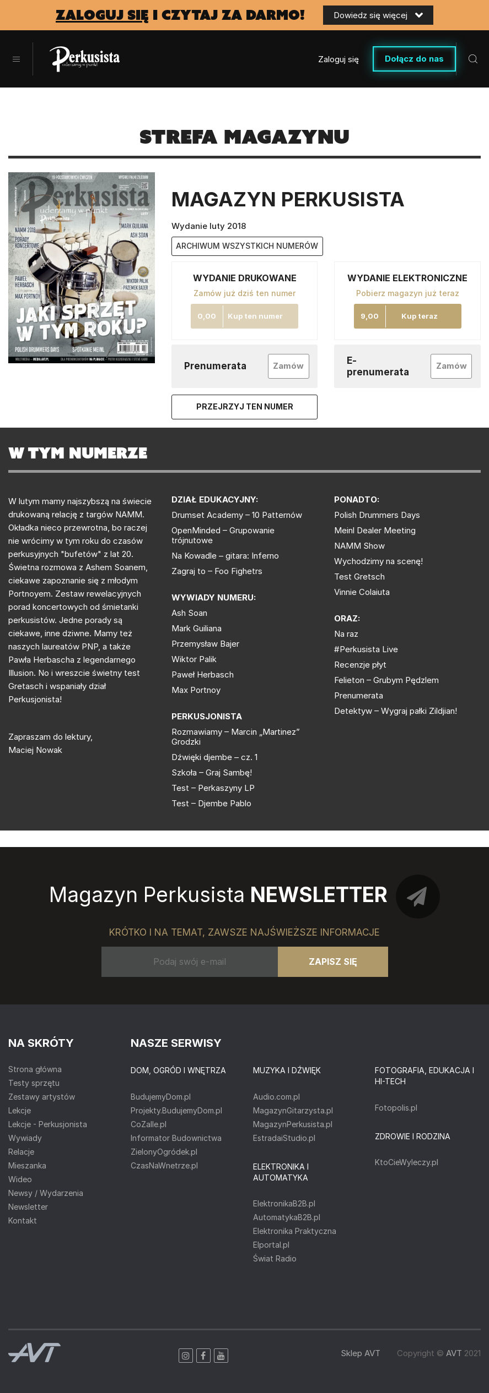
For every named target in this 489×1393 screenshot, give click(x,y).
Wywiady (25, 1138)
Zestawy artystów (41, 1096)
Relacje (21, 1151)
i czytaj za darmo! (180, 15)
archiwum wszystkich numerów (247, 245)
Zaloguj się (338, 59)
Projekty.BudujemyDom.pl (176, 1110)
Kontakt (22, 1220)
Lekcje (19, 1110)
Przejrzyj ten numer (244, 406)
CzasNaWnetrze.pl (164, 1165)
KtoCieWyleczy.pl (406, 1162)
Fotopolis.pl (396, 1107)
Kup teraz (419, 316)
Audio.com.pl (276, 1096)
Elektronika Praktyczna (294, 1231)
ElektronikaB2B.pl (284, 1203)
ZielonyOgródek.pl (164, 1151)
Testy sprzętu (34, 1083)
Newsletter (28, 1206)
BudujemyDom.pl (161, 1096)
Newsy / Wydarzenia (45, 1193)
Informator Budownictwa (176, 1138)
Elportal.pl (271, 1244)
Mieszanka (27, 1165)
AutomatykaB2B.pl (286, 1217)
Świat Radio (275, 1258)
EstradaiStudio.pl (284, 1138)
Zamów (288, 365)
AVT (454, 1353)
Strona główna (35, 1069)
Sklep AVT (360, 1353)
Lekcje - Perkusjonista (47, 1124)
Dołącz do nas (414, 58)
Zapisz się (333, 961)
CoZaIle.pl (148, 1124)
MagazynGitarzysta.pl (293, 1110)
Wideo (20, 1179)
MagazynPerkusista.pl (292, 1124)
